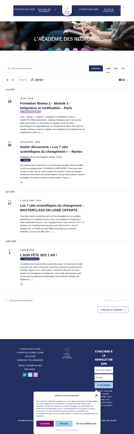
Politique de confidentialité (67, 430)
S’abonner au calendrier (112, 310)
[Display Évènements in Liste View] (108, 68)
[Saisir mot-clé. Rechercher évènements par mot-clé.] (47, 68)
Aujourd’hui (23, 80)
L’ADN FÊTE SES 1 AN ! (38, 255)
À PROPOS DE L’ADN (24, 9)
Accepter (45, 423)
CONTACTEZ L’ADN (30, 348)
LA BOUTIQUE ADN (88, 9)
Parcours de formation (44, 10)
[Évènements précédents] (7, 79)
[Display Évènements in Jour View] (123, 68)
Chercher (96, 68)
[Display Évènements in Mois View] (116, 68)
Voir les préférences (86, 423)
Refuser (64, 423)
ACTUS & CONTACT (108, 10)
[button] (96, 395)
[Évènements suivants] (12, 79)
